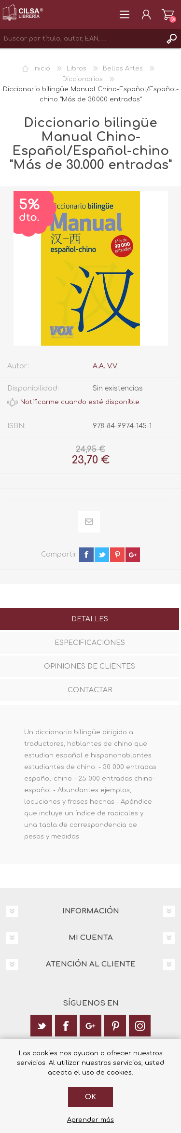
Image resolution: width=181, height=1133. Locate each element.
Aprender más (90, 1120)
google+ (132, 554)
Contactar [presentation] (90, 690)
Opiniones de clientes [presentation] (89, 666)
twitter (102, 554)
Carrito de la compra (168, 14)
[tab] (89, 620)
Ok (90, 1097)
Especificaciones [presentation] (90, 642)
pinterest (117, 554)
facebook (86, 554)
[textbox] (81, 38)
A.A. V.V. (105, 366)
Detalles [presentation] (89, 619)
